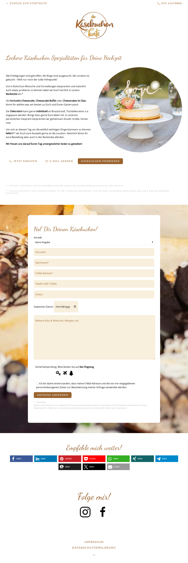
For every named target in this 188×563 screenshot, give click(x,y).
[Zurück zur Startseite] (94, 25)
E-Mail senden (59, 161)
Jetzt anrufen (23, 161)
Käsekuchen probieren (100, 161)
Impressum (94, 542)
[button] (21, 458)
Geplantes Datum (56, 306)
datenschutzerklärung (94, 547)
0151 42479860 (169, 3)
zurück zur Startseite (26, 3)
